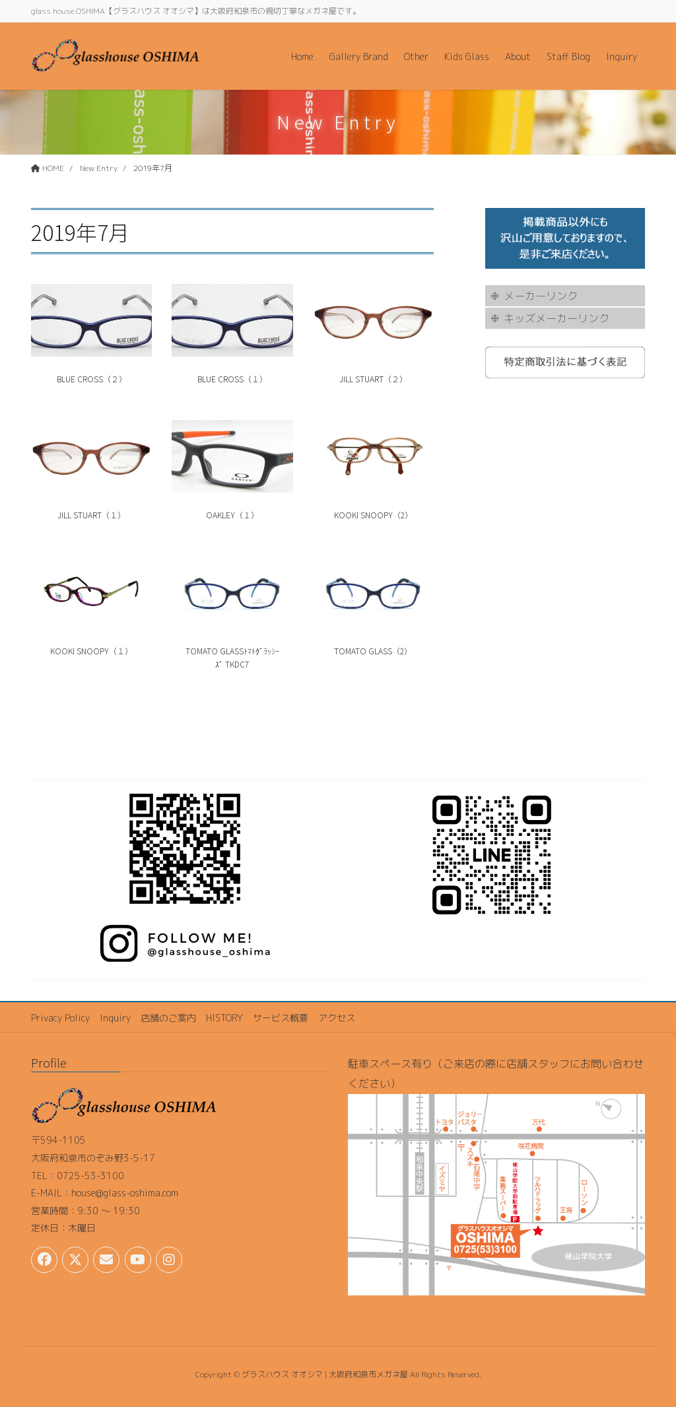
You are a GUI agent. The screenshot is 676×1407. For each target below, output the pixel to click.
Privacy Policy (60, 1018)
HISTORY (224, 1018)
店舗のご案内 (168, 1018)
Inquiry (115, 1018)
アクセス (336, 1018)
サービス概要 (280, 1018)
